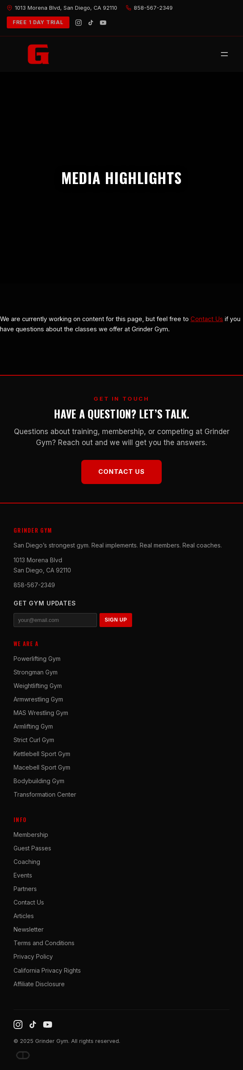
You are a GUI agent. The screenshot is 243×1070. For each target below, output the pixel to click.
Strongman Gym (36, 672)
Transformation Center (45, 794)
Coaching (27, 861)
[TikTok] (91, 22)
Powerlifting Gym (37, 658)
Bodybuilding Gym (39, 780)
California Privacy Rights (47, 970)
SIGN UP (116, 620)
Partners (25, 888)
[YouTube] (103, 22)
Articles (24, 915)
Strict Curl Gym (34, 739)
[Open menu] (224, 54)
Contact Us (207, 319)
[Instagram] (78, 22)
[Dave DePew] (23, 1055)
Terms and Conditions (44, 942)
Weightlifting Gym (38, 685)
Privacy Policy (33, 956)
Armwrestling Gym (38, 699)
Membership (31, 834)
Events (23, 875)
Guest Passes (32, 848)
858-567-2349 (34, 585)
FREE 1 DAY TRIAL (38, 22)
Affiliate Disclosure (39, 983)
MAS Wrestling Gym (41, 712)
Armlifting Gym (33, 726)
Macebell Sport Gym (42, 767)
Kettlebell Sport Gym (42, 753)
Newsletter (29, 929)
